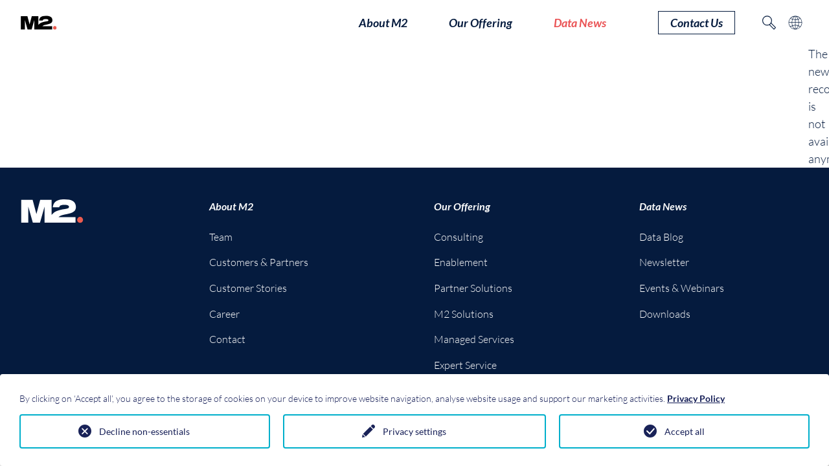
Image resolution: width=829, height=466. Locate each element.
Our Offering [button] (480, 23)
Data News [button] (580, 23)
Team (221, 236)
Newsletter (664, 262)
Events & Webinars (681, 288)
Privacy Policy (696, 398)
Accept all (684, 431)
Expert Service (465, 365)
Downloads (664, 313)
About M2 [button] (383, 23)
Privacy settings (414, 431)
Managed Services (474, 339)
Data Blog (661, 236)
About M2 (231, 206)
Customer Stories (248, 288)
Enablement (461, 262)
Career (224, 313)
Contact (227, 339)
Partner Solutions (473, 288)
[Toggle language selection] (795, 23)
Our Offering (462, 206)
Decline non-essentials (144, 431)
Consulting (458, 236)
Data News (663, 206)
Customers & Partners (258, 262)
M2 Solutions (464, 313)
